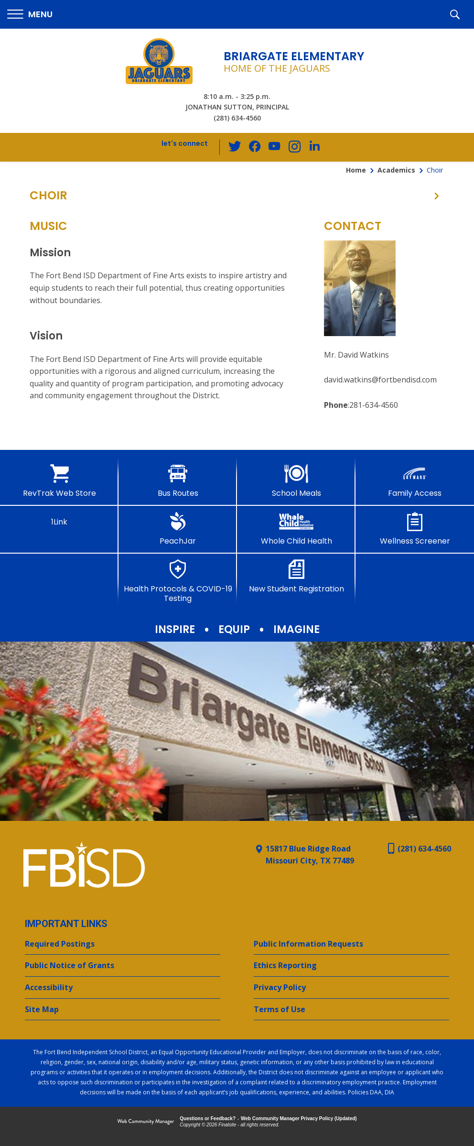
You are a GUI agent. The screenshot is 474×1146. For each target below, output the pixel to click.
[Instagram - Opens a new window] (293, 147)
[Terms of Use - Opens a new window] (351, 1010)
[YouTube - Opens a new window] (274, 147)
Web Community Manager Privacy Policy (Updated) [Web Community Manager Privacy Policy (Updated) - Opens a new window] (299, 1118)
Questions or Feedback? (208, 1118)
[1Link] (59, 519)
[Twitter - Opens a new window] (236, 146)
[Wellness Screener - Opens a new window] (414, 529)
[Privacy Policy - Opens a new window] (351, 988)
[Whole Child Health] (296, 529)
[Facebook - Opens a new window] (255, 147)
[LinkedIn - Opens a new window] (313, 146)
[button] (30, 15)
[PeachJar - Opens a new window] (177, 529)
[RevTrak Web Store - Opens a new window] (59, 481)
